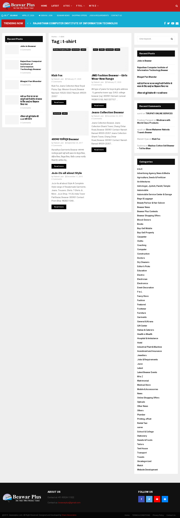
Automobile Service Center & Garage (154, 194)
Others (140, 410)
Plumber (141, 415)
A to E (66, 6)
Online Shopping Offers (148, 398)
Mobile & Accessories (147, 389)
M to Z (92, 6)
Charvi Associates (69, 515)
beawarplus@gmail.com (69, 502)
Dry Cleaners (143, 262)
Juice (140, 364)
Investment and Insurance (149, 351)
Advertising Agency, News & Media (153, 173)
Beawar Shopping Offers (62, 49)
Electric (140, 275)
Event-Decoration (145, 287)
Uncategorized (144, 461)
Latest (55, 6)
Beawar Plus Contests (147, 211)
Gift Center (142, 326)
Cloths (102, 49)
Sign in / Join (45, 16)
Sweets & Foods (144, 440)
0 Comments (56, 82)
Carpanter (142, 237)
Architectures (143, 182)
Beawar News (63, 16)
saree (140, 427)
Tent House (142, 448)
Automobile (142, 190)
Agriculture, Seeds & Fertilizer (151, 177)
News (139, 393)
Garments (75, 49)
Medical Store (144, 385)
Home (44, 6)
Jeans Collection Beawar (108, 112)
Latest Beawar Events (147, 372)
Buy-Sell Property (145, 232)
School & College (145, 432)
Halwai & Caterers (145, 330)
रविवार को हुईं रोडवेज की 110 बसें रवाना (29, 117)
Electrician (142, 279)
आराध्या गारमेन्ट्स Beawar (65, 139)
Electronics (142, 283)
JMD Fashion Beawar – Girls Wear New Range (109, 77)
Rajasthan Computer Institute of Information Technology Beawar (82, 23)
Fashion (141, 300)
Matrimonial (143, 381)
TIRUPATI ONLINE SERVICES (159, 113)
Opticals (141, 402)
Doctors (141, 258)
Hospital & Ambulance (147, 338)
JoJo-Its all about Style (66, 173)
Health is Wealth (144, 334)
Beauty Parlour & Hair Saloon (151, 203)
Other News (142, 406)
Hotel (139, 343)
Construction (143, 254)
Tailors (140, 444)
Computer (142, 249)
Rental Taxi (142, 423)
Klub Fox (56, 75)
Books (140, 224)
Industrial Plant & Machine (149, 347)
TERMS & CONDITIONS (141, 515)
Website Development (147, 470)
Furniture (141, 313)
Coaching (141, 245)
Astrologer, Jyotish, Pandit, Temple (153, 186)
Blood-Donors (144, 220)
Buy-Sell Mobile (144, 228)
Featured (141, 304)
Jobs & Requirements (99, 16)
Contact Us (116, 16)
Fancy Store (143, 296)
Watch (140, 465)
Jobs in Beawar (28, 46)
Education (142, 270)
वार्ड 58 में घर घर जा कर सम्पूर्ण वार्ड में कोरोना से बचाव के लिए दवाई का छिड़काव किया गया (31, 100)
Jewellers (142, 355)
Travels (140, 457)
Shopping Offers (79, 16)
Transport (142, 453)
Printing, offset (144, 419)
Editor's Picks (143, 266)
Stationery (142, 436)
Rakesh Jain (59, 79)
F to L (79, 6)
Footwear (141, 309)
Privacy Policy (158, 515)
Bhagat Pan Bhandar (31, 81)
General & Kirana (145, 321)
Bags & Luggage (145, 198)
